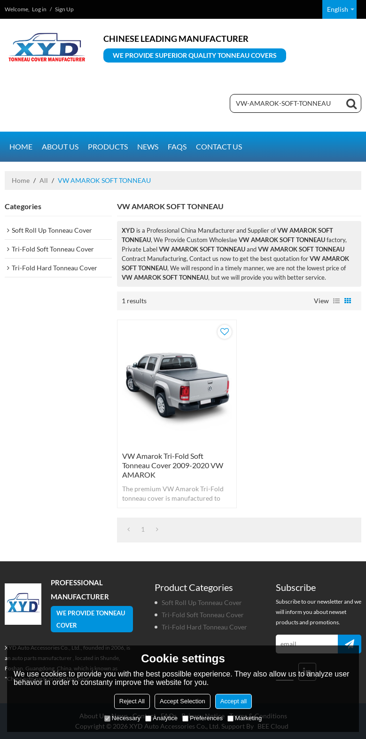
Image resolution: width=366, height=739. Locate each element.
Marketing (244, 718)
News (147, 146)
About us (60, 146)
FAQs (177, 146)
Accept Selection (182, 701)
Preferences (202, 718)
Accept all (233, 701)
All (43, 180)
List (336, 301)
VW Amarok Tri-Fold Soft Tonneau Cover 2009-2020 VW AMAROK (172, 465)
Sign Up (64, 9)
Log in (39, 9)
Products (108, 146)
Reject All (132, 701)
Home (20, 146)
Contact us (219, 146)
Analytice (161, 718)
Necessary (122, 718)
